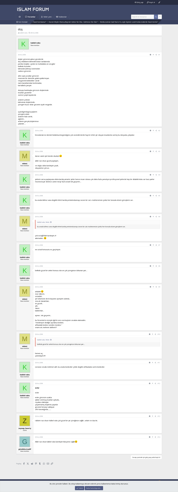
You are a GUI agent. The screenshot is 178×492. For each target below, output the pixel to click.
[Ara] (142, 17)
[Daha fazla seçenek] (156, 17)
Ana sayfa (19, 17)
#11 (159, 363)
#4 (159, 175)
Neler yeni (47, 17)
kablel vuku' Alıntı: (43, 222)
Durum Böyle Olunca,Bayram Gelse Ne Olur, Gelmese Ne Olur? (80, 22)
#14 (159, 437)
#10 (159, 334)
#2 (159, 131)
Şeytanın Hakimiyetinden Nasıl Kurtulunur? (36, 22)
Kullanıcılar (63, 17)
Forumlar (31, 17)
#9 (159, 287)
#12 (159, 383)
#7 (159, 245)
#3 (159, 151)
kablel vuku (24, 33)
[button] (37, 17)
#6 (159, 217)
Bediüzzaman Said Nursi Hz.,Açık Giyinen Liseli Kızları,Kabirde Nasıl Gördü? (136, 22)
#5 (159, 196)
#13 (159, 416)
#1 (159, 55)
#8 (159, 266)
